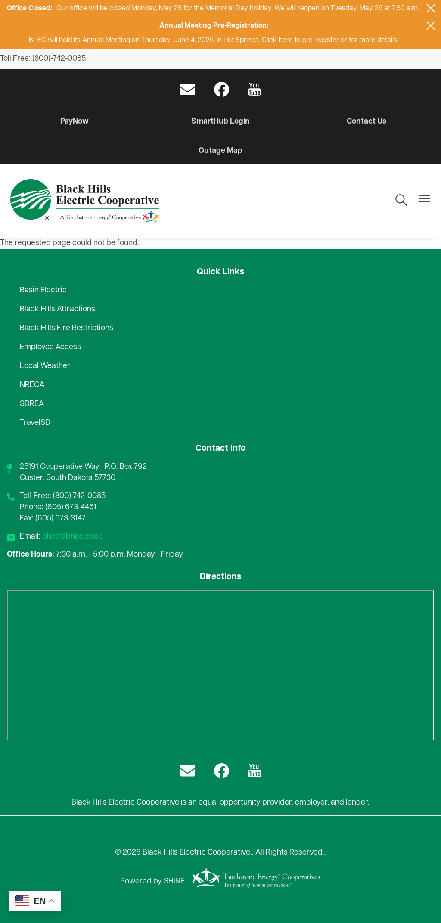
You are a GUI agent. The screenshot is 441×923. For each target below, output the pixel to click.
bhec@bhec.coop (72, 537)
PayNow (75, 122)
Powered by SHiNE (152, 881)
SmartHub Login (220, 122)
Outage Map (220, 151)
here (286, 40)
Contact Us (366, 122)
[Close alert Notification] (431, 8)
